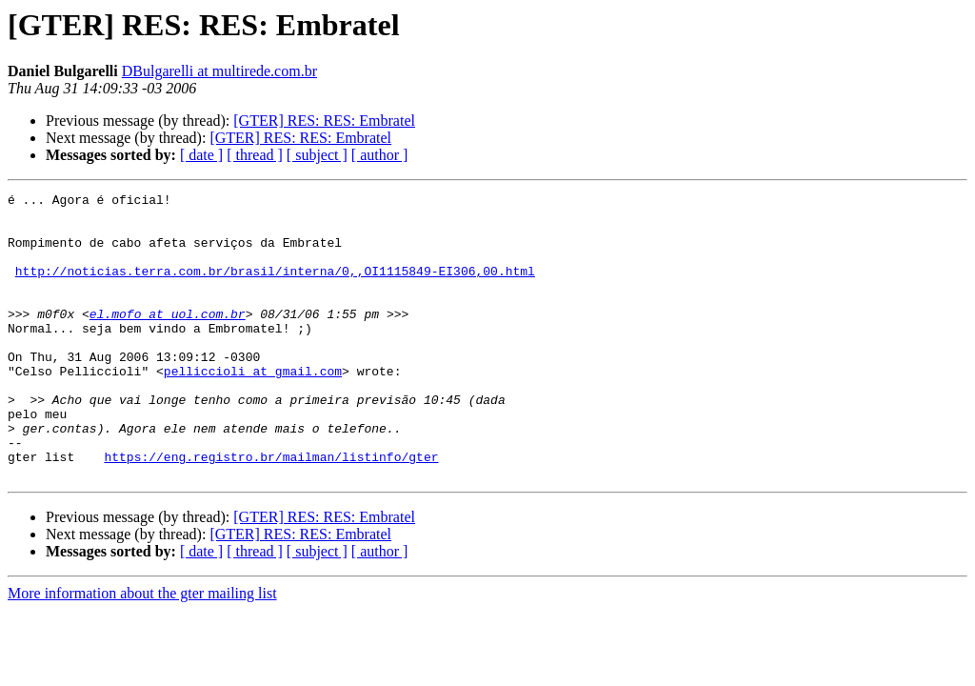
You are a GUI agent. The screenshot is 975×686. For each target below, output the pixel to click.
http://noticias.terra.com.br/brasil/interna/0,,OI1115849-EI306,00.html (275, 287)
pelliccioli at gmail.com (253, 407)
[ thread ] (255, 155)
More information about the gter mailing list (142, 650)
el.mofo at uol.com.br (168, 339)
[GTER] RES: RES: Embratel (324, 120)
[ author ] (379, 155)
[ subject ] (317, 155)
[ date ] (201, 155)
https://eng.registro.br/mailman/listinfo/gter (271, 510)
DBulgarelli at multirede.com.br (219, 71)
